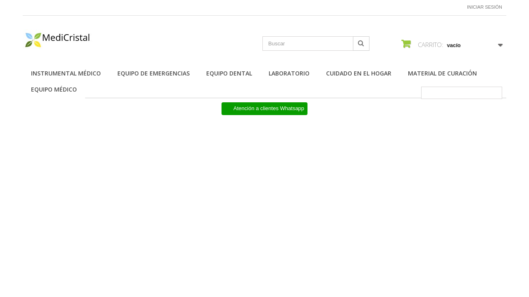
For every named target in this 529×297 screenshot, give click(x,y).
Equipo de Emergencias (153, 73)
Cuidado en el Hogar (358, 73)
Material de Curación (442, 73)
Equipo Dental (229, 73)
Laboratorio (289, 73)
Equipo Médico (54, 89)
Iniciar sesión (484, 7)
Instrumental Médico (66, 73)
